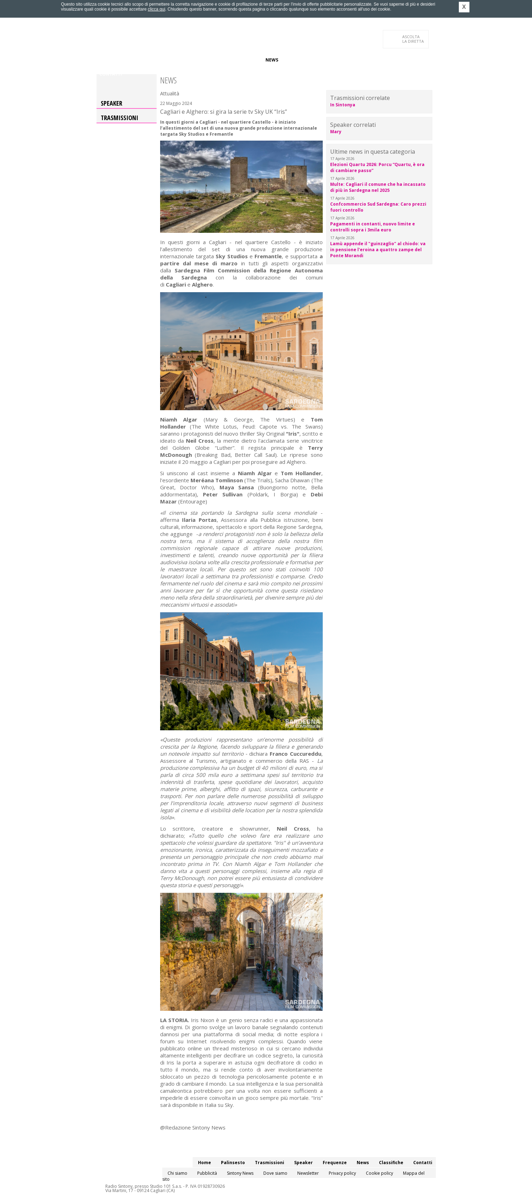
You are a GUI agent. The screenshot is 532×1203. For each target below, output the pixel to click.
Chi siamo (177, 1173)
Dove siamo (275, 1173)
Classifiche (297, 60)
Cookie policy (379, 1173)
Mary (335, 132)
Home (105, 60)
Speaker (219, 60)
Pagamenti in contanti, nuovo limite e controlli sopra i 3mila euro (372, 227)
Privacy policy (342, 1173)
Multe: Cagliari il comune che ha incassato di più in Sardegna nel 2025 (378, 187)
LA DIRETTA (413, 39)
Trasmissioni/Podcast (177, 60)
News (271, 60)
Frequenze (247, 60)
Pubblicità (207, 1173)
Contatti (110, 74)
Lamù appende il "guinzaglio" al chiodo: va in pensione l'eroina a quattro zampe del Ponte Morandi (378, 250)
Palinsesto (131, 60)
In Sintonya (342, 105)
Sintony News (240, 1173)
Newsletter (308, 1173)
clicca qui (156, 9)
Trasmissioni (119, 117)
